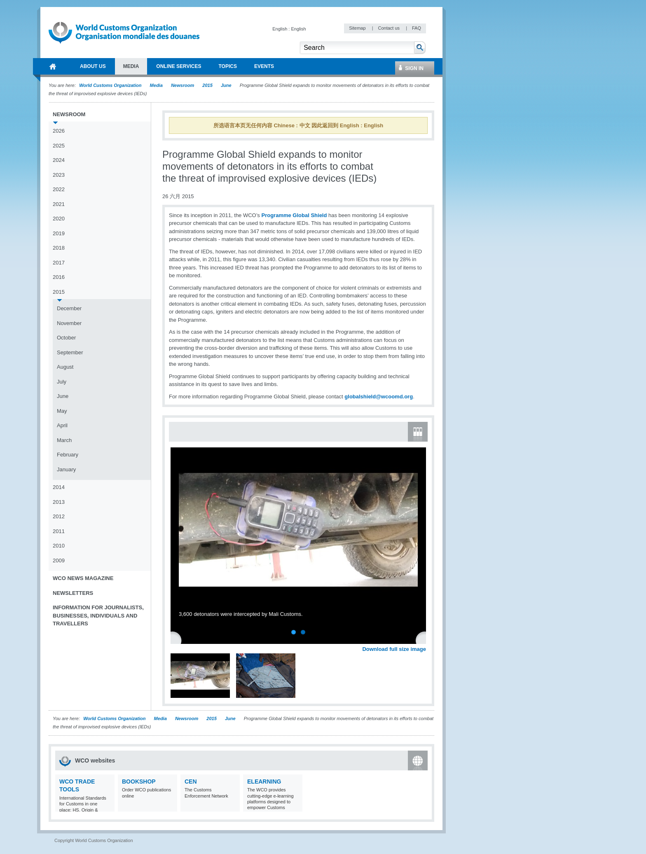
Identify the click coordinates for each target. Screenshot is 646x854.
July (61, 382)
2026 (59, 131)
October (66, 338)
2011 (59, 531)
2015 (207, 85)
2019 (59, 233)
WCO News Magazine (83, 578)
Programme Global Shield (294, 215)
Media (156, 85)
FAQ (416, 28)
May (62, 411)
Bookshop (139, 781)
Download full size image (394, 649)
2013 (59, 502)
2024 (59, 160)
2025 (59, 146)
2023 (59, 175)
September (70, 352)
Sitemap (358, 28)
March (64, 440)
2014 (59, 487)
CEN (191, 781)
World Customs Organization (111, 85)
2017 (59, 263)
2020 (59, 218)
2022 (59, 189)
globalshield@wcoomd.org (378, 396)
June (226, 85)
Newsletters (73, 593)
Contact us (389, 28)
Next (424, 640)
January (66, 469)
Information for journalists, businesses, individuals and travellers (98, 615)
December (69, 308)
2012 (59, 516)
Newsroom (182, 85)
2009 (59, 560)
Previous (177, 640)
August (65, 367)
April (62, 425)
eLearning (264, 781)
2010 (59, 546)
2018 (59, 248)
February (67, 455)
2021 (59, 204)
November (69, 323)
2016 (59, 277)
